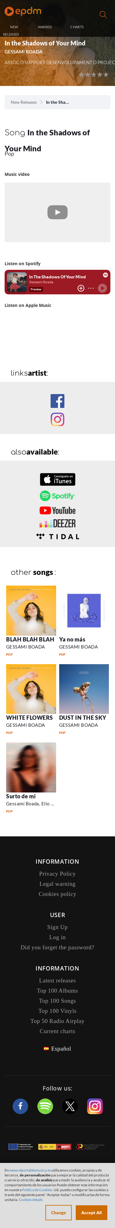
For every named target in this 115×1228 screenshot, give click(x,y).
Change (58, 1212)
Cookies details (31, 1199)
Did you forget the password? (57, 947)
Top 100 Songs (57, 1001)
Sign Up (57, 927)
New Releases (24, 102)
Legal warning (58, 884)
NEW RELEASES (11, 30)
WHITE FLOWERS (29, 717)
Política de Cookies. (37, 1189)
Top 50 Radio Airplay (57, 1021)
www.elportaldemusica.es (30, 1170)
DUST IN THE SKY (82, 717)
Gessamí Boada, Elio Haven (35, 803)
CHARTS (77, 27)
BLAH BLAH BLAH (30, 639)
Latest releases (57, 980)
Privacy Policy (57, 873)
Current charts (57, 1031)
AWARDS (45, 27)
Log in (104, 27)
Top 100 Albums (57, 990)
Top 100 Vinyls (57, 1011)
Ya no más (72, 639)
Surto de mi (21, 796)
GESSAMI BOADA (24, 51)
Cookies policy (57, 894)
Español (61, 1048)
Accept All (91, 1212)
